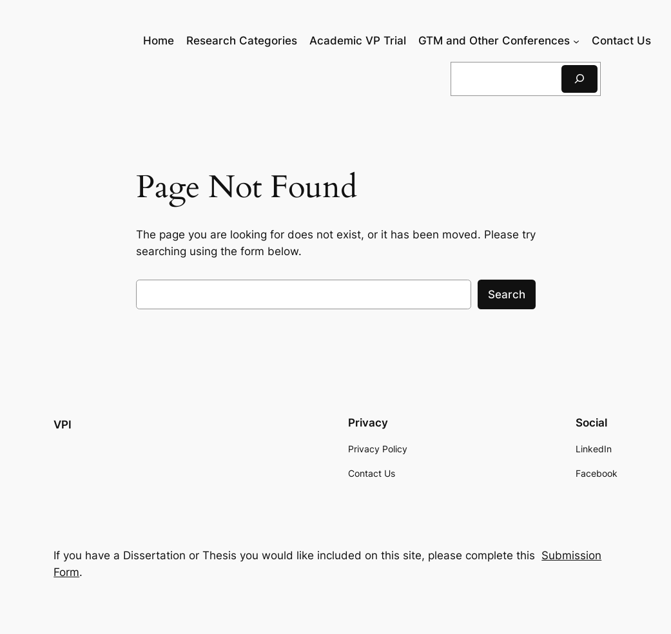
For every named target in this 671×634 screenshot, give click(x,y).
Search (506, 294)
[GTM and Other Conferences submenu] (576, 40)
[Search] (579, 79)
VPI (62, 424)
